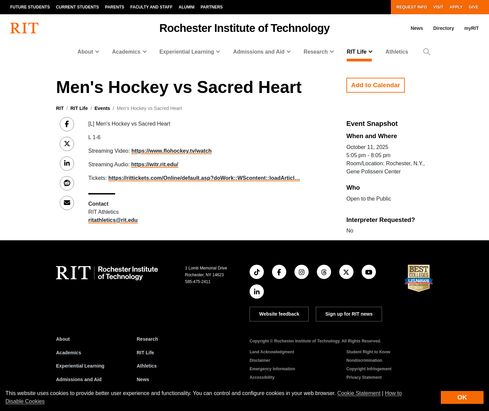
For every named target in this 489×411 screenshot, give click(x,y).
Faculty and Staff (151, 7)
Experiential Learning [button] (187, 52)
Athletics (396, 52)
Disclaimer (260, 360)
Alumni (187, 7)
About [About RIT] (63, 339)
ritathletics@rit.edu (113, 220)
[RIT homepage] (24, 28)
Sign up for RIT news (349, 314)
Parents (114, 7)
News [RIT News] (143, 379)
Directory (443, 28)
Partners (212, 7)
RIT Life (79, 108)
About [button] (85, 52)
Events (102, 108)
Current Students (77, 7)
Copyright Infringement (369, 369)
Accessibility (262, 377)
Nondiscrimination (364, 360)
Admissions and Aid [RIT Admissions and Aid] (79, 379)
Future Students (30, 7)
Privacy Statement (364, 377)
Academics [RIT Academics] (68, 352)
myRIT (471, 28)
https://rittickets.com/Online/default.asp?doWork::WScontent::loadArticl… (204, 178)
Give (473, 7)
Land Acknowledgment (272, 352)
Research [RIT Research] (147, 339)
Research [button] (316, 52)
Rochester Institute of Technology (244, 28)
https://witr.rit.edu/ (154, 164)
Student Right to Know (368, 352)
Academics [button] (126, 52)
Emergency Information (272, 369)
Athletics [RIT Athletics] (147, 366)
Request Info (411, 7)
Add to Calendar (375, 85)
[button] (426, 52)
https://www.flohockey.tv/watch (171, 151)
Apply (456, 7)
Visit (438, 7)
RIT (60, 108)
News (417, 28)
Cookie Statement (358, 393)
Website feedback (279, 314)
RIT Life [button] (356, 52)
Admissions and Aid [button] (259, 52)
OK (462, 397)
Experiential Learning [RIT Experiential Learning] (80, 366)
